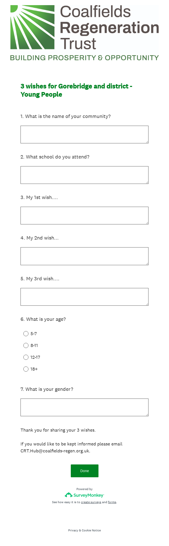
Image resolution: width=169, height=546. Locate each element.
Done (84, 470)
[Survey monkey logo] (84, 494)
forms (112, 502)
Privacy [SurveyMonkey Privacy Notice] (73, 530)
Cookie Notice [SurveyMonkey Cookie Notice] (91, 530)
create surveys (91, 502)
